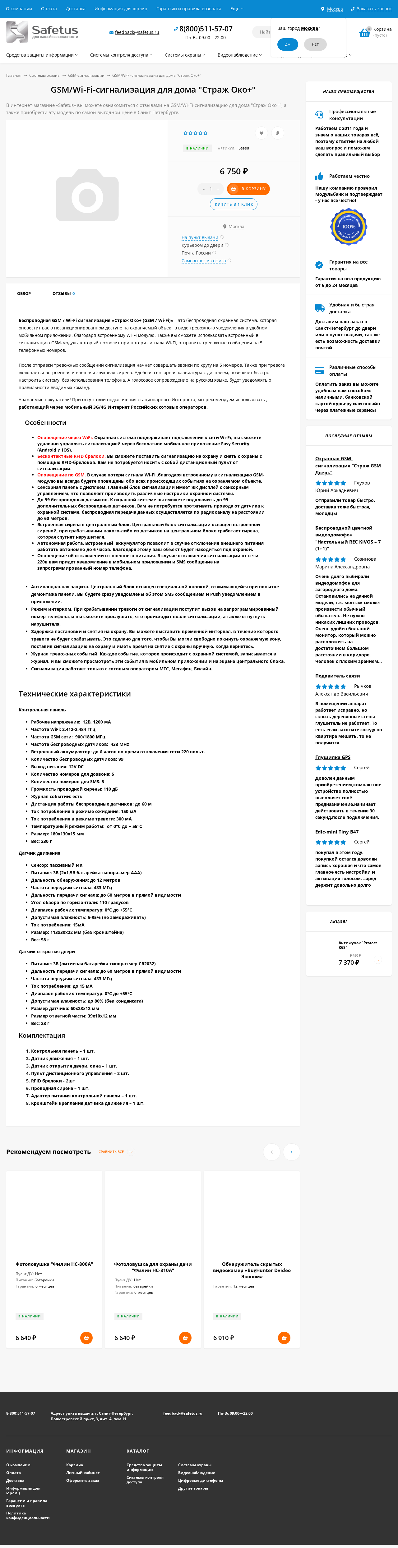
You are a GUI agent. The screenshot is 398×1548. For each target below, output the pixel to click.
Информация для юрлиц (121, 8)
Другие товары (193, 1488)
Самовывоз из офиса (204, 261)
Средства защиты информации (144, 1467)
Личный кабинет (83, 1472)
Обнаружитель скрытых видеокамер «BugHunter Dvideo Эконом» (252, 1270)
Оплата (49, 8)
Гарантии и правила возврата (188, 8)
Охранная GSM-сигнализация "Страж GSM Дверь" (348, 465)
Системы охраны (44, 75)
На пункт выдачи (200, 237)
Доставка (76, 8)
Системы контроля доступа (145, 1480)
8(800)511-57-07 (206, 29)
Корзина (74, 1465)
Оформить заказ (82, 1480)
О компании (19, 8)
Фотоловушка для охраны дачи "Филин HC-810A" (153, 1267)
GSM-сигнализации (86, 75)
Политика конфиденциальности (28, 1515)
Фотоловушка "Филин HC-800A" (54, 1264)
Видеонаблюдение (196, 1472)
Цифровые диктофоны (200, 1480)
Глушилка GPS (332, 757)
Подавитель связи (337, 676)
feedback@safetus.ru (137, 32)
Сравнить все (117, 1152)
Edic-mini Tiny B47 (337, 832)
